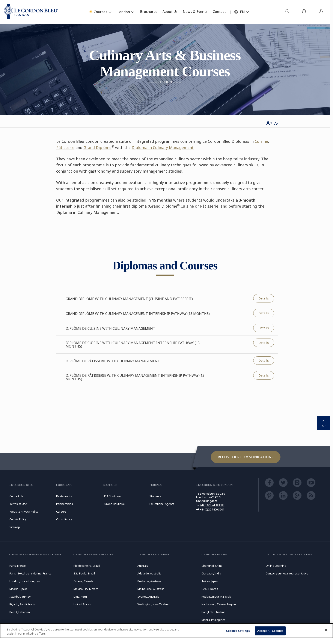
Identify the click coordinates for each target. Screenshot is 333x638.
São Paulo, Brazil (84, 573)
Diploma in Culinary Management (163, 147)
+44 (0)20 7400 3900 (212, 505)
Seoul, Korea (210, 589)
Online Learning (276, 566)
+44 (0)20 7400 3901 (212, 509)
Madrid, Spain (18, 589)
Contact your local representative (287, 573)
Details (264, 298)
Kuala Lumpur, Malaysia (216, 597)
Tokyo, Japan (210, 581)
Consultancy (64, 519)
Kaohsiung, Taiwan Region (219, 604)
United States (82, 604)
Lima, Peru (80, 597)
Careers (61, 511)
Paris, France (17, 566)
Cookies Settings (238, 631)
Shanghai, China (212, 566)
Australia (143, 566)
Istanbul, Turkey (20, 597)
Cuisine (261, 141)
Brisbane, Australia (149, 581)
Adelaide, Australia (149, 573)
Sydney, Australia (148, 597)
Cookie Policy (18, 519)
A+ (269, 122)
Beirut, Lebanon (19, 612)
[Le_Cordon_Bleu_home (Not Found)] (31, 12)
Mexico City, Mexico (86, 589)
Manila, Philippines (214, 620)
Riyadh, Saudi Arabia (22, 604)
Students (155, 496)
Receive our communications (245, 457)
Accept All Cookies (270, 631)
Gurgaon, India (211, 573)
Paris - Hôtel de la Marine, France (30, 573)
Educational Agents (161, 504)
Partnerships (64, 504)
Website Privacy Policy (23, 511)
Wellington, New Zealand (153, 604)
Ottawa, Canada (83, 581)
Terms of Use (18, 504)
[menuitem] (286, 12)
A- (276, 123)
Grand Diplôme (97, 147)
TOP (323, 423)
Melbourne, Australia (150, 589)
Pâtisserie (65, 147)
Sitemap (14, 527)
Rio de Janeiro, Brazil (87, 566)
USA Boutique (112, 496)
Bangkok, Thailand (214, 612)
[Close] (326, 630)
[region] (166, 630)
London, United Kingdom (25, 581)
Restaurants (64, 496)
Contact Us (16, 496)
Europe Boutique (114, 504)
